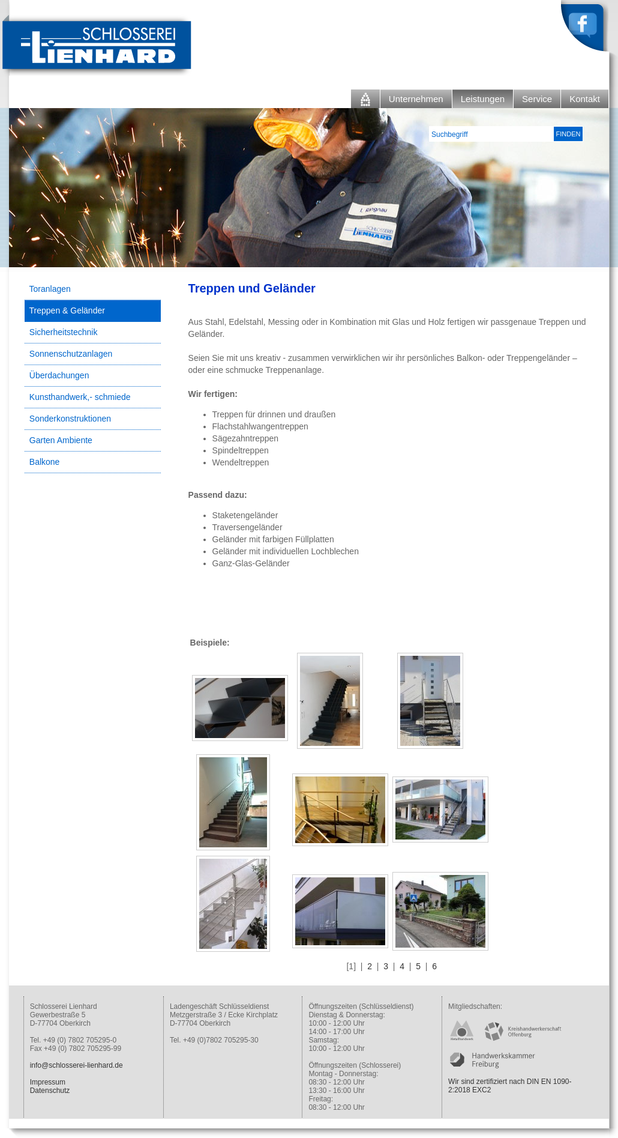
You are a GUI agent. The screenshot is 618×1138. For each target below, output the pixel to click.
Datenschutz (50, 1090)
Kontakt (584, 99)
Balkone (44, 462)
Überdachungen (59, 375)
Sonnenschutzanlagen (71, 354)
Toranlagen (50, 289)
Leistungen (483, 99)
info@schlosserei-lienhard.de (76, 1065)
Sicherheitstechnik (63, 332)
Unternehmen (416, 99)
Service (537, 99)
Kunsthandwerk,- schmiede (80, 397)
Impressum (47, 1082)
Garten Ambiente (60, 440)
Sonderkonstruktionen (70, 418)
